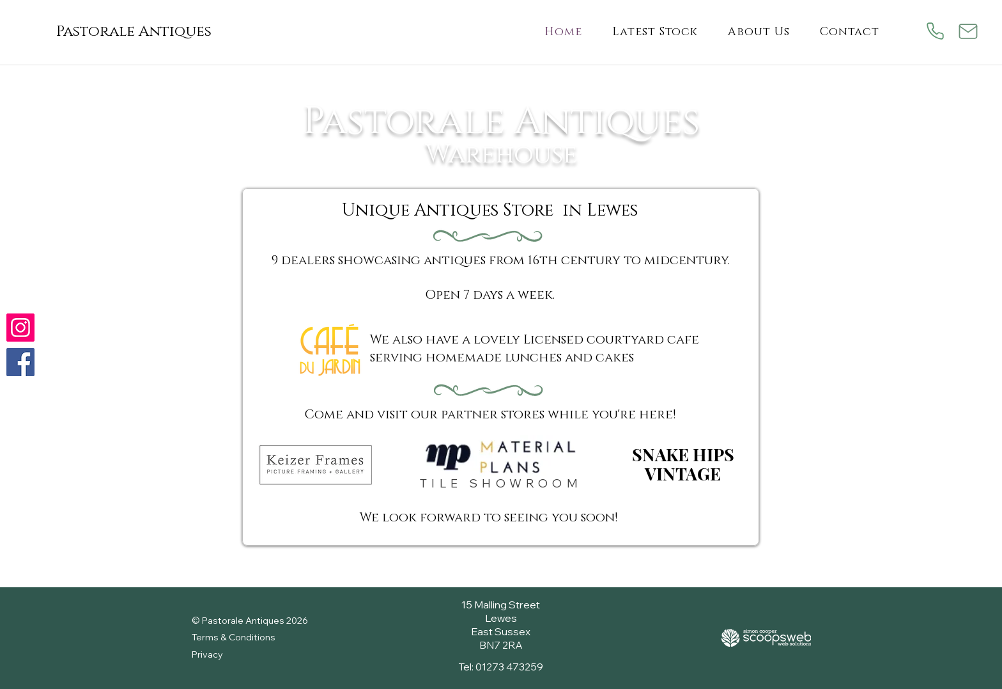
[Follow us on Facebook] (20, 362)
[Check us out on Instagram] (20, 327)
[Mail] (968, 31)
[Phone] (935, 31)
